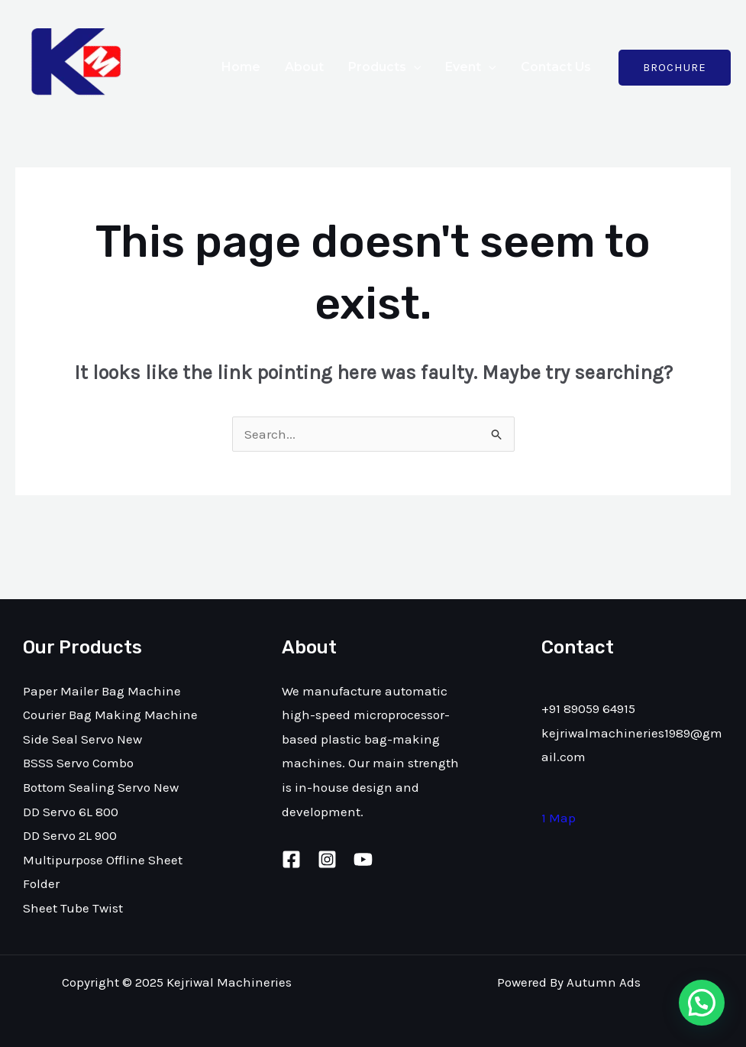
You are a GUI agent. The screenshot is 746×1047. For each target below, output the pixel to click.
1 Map (558, 817)
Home (240, 67)
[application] (413, 67)
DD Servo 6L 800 (70, 811)
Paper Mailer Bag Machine (102, 691)
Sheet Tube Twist (73, 908)
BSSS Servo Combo (78, 762)
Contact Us (556, 67)
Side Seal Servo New (82, 739)
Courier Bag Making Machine (110, 714)
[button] (702, 1003)
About (304, 67)
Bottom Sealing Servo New (101, 787)
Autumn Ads (604, 982)
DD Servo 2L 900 (70, 835)
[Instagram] (327, 859)
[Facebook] (291, 859)
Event (470, 67)
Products (384, 67)
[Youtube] (363, 859)
